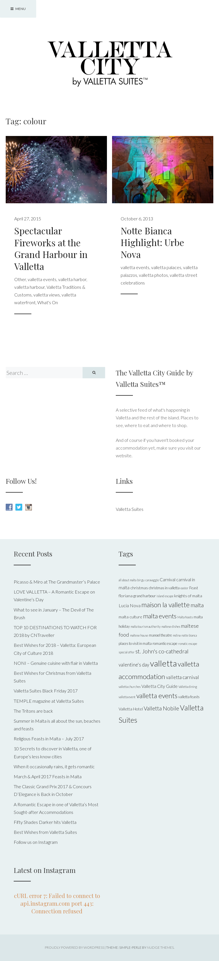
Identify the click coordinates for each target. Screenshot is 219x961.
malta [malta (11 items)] (197, 605)
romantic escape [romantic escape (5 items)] (165, 643)
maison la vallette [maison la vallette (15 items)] (165, 605)
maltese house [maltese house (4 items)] (139, 635)
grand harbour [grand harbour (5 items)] (144, 596)
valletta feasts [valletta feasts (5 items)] (189, 696)
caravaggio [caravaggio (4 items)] (152, 580)
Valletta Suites (129, 509)
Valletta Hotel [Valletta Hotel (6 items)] (131, 708)
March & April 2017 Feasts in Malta (48, 776)
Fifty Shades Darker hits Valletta (45, 822)
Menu (18, 9)
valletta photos (153, 275)
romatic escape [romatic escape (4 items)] (187, 643)
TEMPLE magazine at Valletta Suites (49, 701)
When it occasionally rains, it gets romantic (54, 766)
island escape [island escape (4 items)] (165, 596)
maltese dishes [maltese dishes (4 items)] (170, 626)
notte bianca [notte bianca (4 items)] (189, 635)
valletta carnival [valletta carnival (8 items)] (182, 677)
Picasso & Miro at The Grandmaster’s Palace (57, 581)
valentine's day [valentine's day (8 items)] (134, 665)
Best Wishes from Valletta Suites (45, 832)
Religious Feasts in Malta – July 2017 (49, 738)
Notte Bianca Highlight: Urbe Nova (152, 242)
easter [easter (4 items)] (184, 588)
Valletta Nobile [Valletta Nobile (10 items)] (161, 708)
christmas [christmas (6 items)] (139, 587)
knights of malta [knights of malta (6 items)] (188, 595)
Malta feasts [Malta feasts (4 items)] (185, 617)
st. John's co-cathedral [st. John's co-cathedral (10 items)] (161, 651)
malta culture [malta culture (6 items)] (130, 616)
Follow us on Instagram (36, 842)
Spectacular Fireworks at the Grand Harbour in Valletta (51, 248)
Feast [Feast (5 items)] (193, 588)
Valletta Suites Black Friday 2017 (46, 690)
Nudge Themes (160, 947)
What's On (47, 302)
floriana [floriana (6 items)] (126, 595)
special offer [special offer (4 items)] (127, 652)
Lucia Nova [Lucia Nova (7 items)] (130, 605)
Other (20, 279)
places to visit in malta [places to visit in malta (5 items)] (135, 643)
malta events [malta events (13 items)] (160, 616)
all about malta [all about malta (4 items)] (127, 580)
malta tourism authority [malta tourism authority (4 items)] (146, 626)
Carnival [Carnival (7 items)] (167, 579)
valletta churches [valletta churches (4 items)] (130, 686)
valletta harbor (72, 279)
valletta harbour (29, 287)
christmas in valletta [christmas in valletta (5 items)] (164, 588)
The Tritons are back (33, 711)
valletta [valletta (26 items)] (163, 663)
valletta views (46, 294)
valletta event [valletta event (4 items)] (127, 697)
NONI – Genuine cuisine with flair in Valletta (56, 663)
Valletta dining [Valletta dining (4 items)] (188, 686)
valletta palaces (166, 267)
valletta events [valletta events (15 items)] (156, 696)
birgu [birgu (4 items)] (141, 580)
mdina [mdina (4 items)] (177, 635)
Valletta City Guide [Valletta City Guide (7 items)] (159, 686)
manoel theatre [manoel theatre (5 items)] (160, 635)
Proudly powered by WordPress (74, 947)
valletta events (42, 279)
